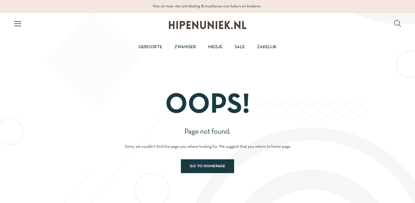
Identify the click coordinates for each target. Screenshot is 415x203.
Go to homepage (207, 166)
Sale (240, 47)
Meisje (215, 47)
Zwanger (185, 47)
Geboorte (150, 47)
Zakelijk (267, 47)
